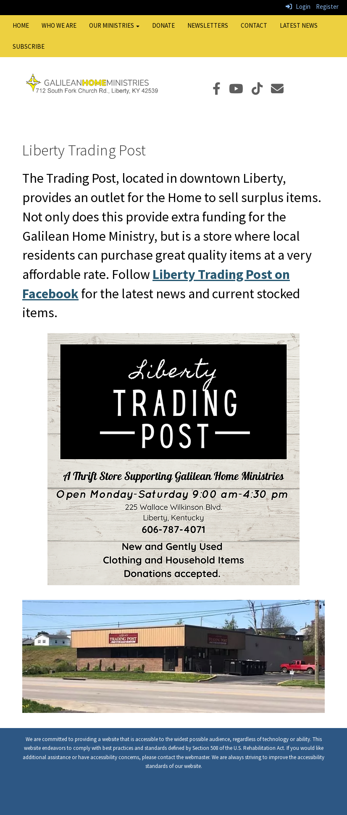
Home (21, 25)
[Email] (281, 91)
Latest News (299, 25)
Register (327, 7)
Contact (254, 25)
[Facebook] (221, 91)
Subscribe (29, 46)
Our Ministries (114, 25)
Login (298, 7)
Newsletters (207, 25)
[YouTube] (240, 91)
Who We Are (59, 25)
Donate (163, 25)
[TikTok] (261, 91)
